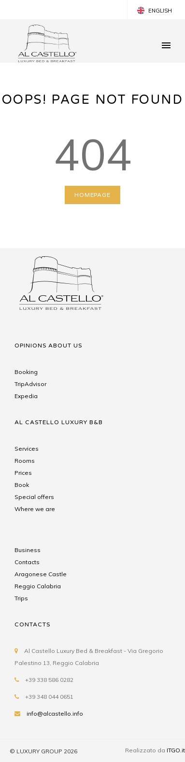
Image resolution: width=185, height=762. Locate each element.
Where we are (34, 509)
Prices (23, 472)
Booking (26, 371)
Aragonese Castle (40, 574)
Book (21, 484)
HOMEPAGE (92, 195)
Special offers (34, 496)
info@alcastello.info (55, 713)
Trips (21, 598)
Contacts (27, 562)
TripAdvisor (30, 384)
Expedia (26, 396)
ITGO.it (176, 750)
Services (26, 448)
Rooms (24, 460)
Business (27, 550)
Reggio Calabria (37, 586)
